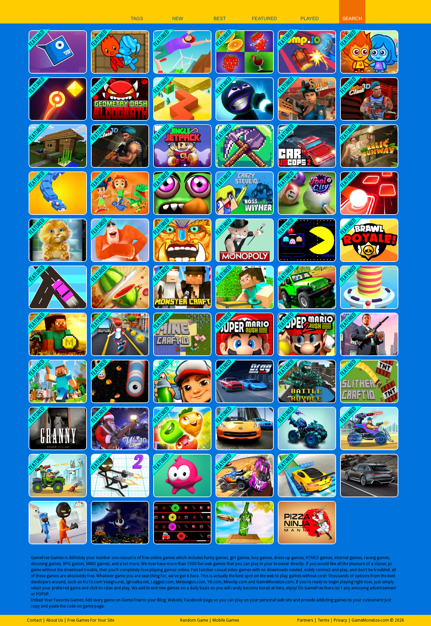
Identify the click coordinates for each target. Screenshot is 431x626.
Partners (305, 620)
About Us (54, 620)
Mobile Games (225, 620)
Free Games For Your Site (90, 620)
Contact (34, 620)
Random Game (194, 620)
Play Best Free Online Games (73, 11)
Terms (323, 620)
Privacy (340, 620)
